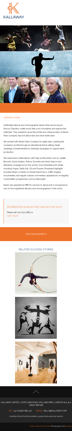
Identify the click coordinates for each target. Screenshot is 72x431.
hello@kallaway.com (55, 411)
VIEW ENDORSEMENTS (36, 234)
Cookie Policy (46, 426)
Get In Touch (12, 216)
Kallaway (68, 426)
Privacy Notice (35, 426)
